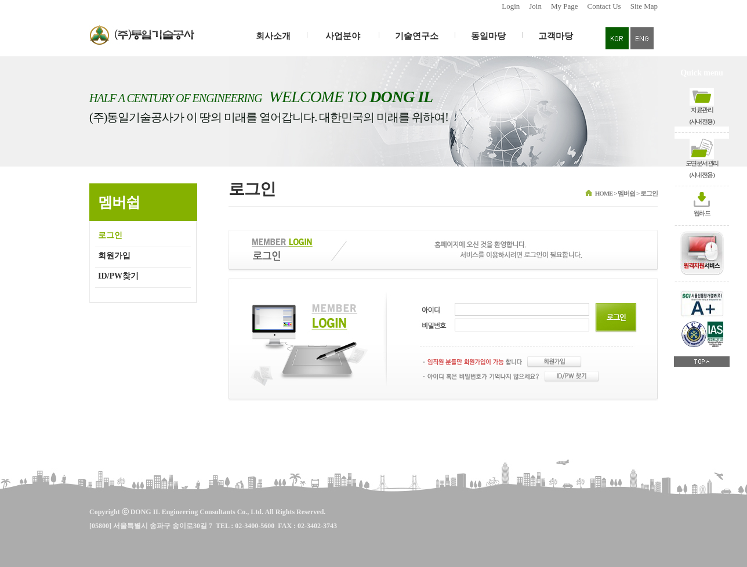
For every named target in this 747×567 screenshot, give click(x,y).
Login (511, 6)
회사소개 (273, 36)
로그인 (110, 235)
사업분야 (342, 36)
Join (535, 6)
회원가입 (114, 255)
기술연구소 (416, 36)
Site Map (644, 6)
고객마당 (555, 36)
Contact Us (604, 6)
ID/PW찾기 (118, 276)
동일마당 (488, 36)
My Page (564, 6)
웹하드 (702, 213)
